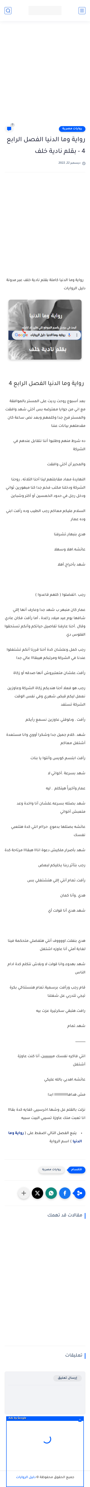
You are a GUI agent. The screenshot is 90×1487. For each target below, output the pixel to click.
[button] (65, 1193)
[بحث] (8, 10)
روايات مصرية (72, 128)
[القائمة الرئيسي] (82, 10)
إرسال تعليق (67, 1378)
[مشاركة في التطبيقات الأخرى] (23, 1193)
